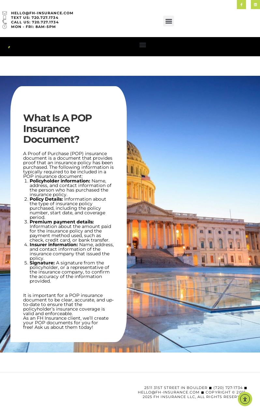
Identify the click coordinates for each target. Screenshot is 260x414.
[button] (168, 21)
